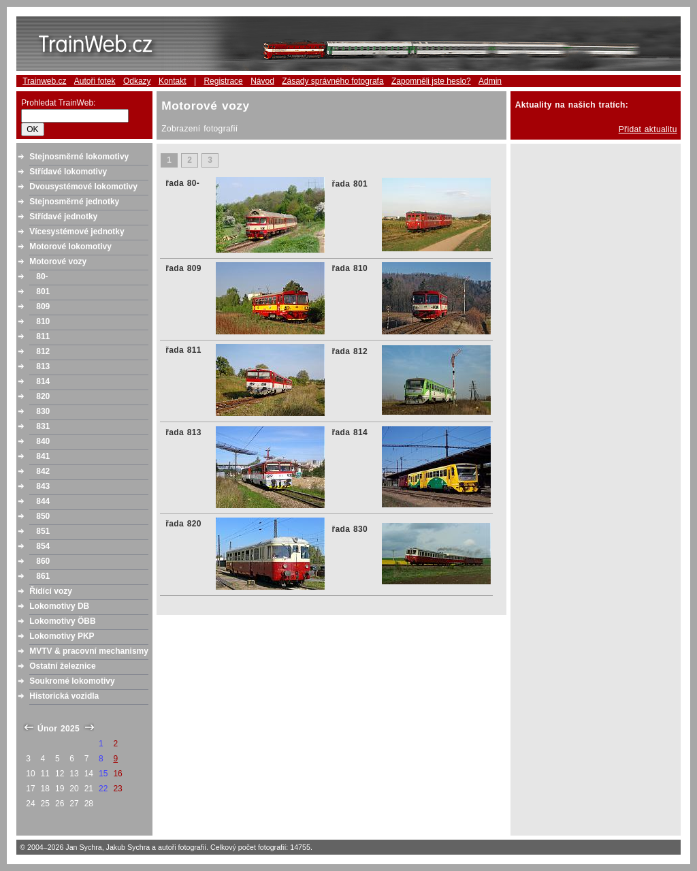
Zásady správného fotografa (332, 81)
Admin (490, 81)
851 (43, 531)
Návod (262, 81)
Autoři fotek (95, 81)
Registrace (223, 81)
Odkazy (137, 81)
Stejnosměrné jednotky (74, 201)
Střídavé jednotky (63, 216)
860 (43, 561)
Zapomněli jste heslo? (431, 81)
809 (43, 306)
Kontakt (173, 81)
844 (43, 501)
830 (43, 411)
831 (43, 426)
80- (42, 276)
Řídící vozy (50, 591)
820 (43, 396)
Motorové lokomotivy (70, 246)
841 (43, 456)
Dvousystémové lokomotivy (83, 186)
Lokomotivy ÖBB (62, 621)
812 (43, 351)
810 (43, 321)
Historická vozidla (64, 696)
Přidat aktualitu (648, 129)
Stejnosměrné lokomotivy (79, 156)
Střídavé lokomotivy (68, 171)
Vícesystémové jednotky (76, 231)
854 (43, 546)
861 (43, 576)
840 (43, 441)
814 (43, 381)
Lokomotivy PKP (61, 636)
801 (43, 291)
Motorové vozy (57, 261)
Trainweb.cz (44, 81)
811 (43, 336)
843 (43, 486)
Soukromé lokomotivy (71, 681)
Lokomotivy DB (59, 606)
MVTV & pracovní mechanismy (88, 651)
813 (43, 366)
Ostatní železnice (62, 666)
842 (43, 471)
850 (43, 516)
